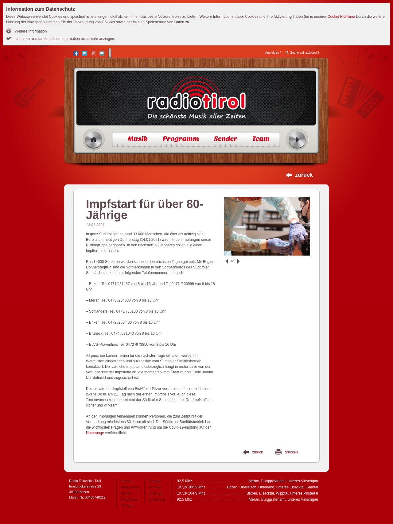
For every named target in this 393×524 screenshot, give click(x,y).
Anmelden (272, 52)
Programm (129, 499)
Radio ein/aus (297, 140)
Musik (125, 493)
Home (94, 140)
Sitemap (155, 493)
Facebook (157, 499)
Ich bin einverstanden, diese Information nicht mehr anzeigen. (64, 39)
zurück (304, 175)
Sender (127, 505)
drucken (291, 452)
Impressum (130, 487)
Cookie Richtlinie (341, 16)
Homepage (95, 433)
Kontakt (155, 487)
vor (238, 261)
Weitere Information (31, 31)
